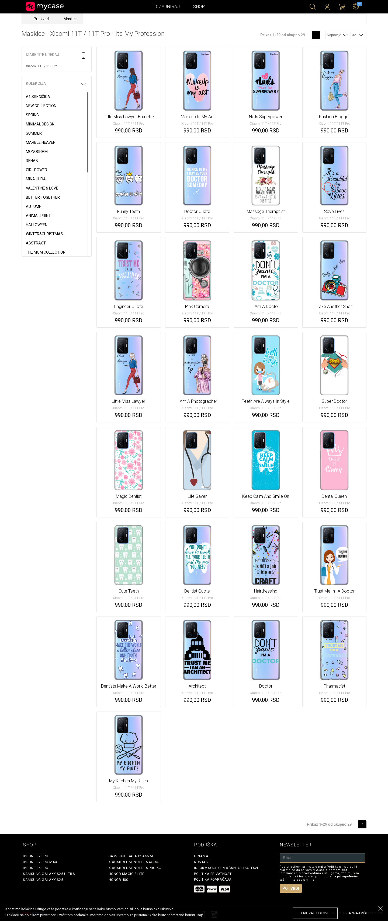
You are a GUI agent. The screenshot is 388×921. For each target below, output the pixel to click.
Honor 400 (118, 880)
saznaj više (357, 913)
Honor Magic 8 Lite (126, 874)
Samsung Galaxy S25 (43, 880)
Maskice (71, 19)
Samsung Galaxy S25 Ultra (49, 874)
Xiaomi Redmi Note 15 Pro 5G (135, 868)
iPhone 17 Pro (35, 856)
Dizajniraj (167, 6)
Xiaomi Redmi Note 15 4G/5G (134, 862)
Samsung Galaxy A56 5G (132, 856)
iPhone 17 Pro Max (40, 862)
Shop (199, 6)
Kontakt (202, 862)
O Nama (201, 856)
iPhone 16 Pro (35, 868)
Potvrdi (290, 888)
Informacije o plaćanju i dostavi (226, 868)
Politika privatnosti (213, 874)
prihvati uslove (315, 913)
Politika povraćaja (212, 879)
